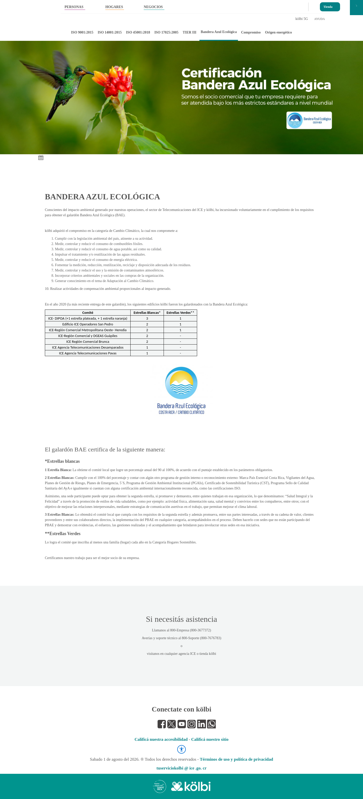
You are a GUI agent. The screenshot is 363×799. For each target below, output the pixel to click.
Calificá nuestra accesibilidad (161, 739)
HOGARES (114, 7)
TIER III (189, 32)
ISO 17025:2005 (166, 32)
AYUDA (319, 19)
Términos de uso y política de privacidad (236, 759)
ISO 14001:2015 (110, 32)
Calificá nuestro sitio (209, 739)
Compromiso (251, 32)
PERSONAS (74, 7)
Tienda (327, 5)
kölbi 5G (301, 19)
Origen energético (278, 32)
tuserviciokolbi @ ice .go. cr (181, 768)
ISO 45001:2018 (138, 32)
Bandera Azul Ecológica (219, 32)
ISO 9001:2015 (82, 32)
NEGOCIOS (153, 7)
